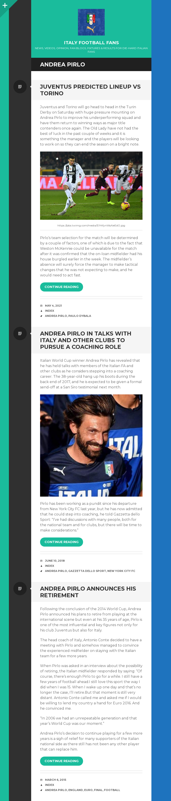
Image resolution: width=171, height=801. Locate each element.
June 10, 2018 (55, 560)
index (49, 310)
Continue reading (62, 287)
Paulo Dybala (79, 316)
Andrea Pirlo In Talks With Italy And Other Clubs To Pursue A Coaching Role (85, 340)
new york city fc (121, 571)
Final (98, 790)
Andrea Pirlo (56, 316)
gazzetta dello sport (87, 571)
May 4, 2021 (53, 305)
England (75, 790)
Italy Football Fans (91, 42)
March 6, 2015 (55, 779)
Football (112, 790)
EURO (88, 790)
